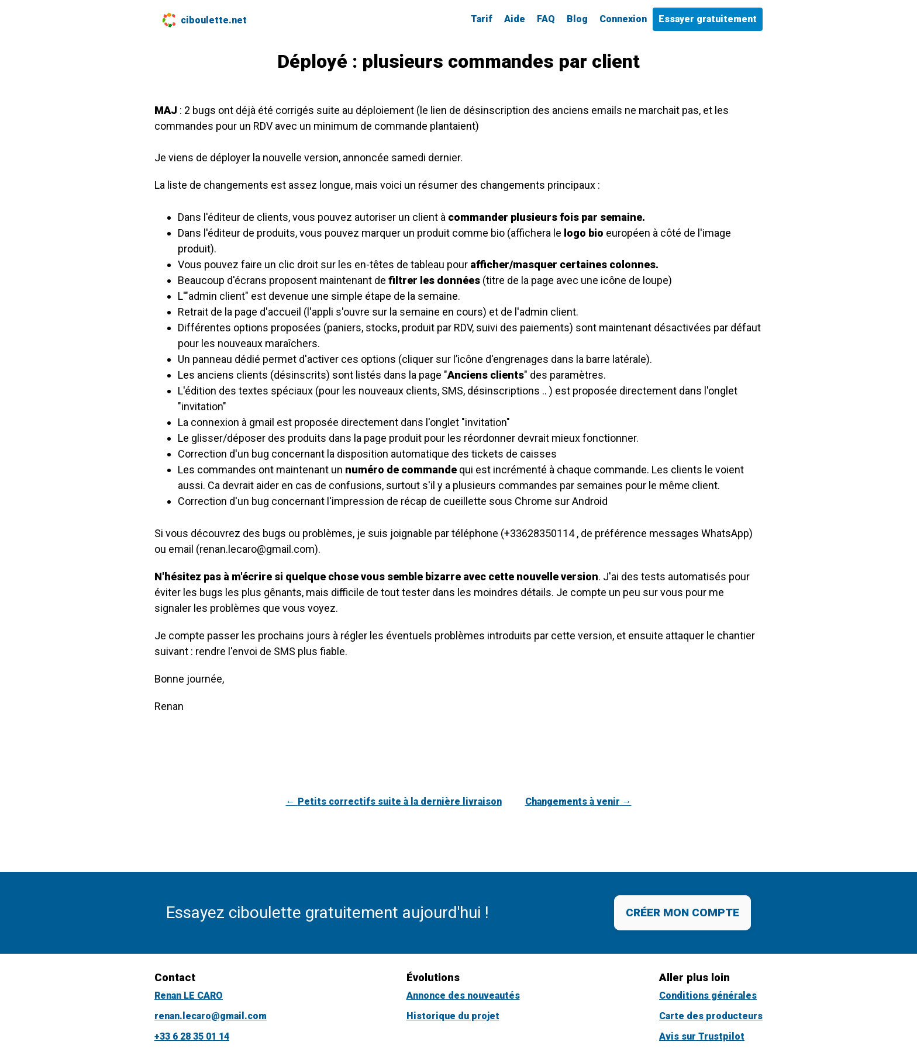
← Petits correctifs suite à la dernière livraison (394, 801)
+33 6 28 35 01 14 (191, 1036)
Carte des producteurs (711, 1016)
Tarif (481, 19)
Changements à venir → (578, 801)
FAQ (546, 19)
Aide (514, 19)
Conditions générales (708, 995)
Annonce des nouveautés (463, 995)
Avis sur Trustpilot (701, 1036)
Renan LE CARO (188, 995)
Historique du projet (452, 1016)
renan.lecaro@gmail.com (210, 1016)
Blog (577, 19)
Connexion (623, 19)
